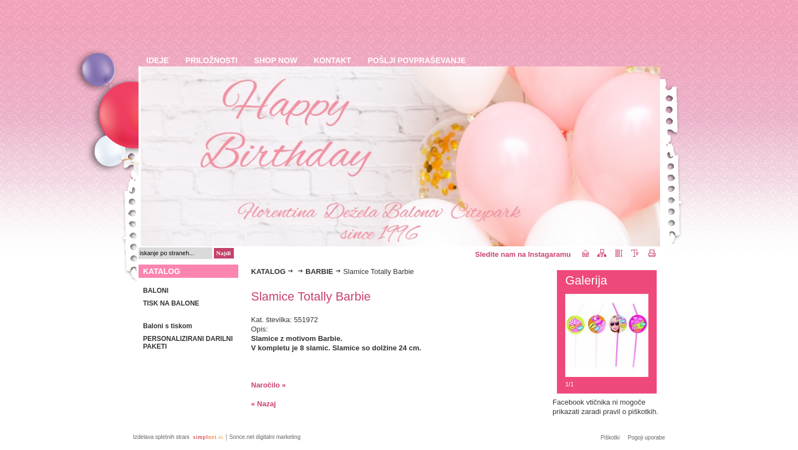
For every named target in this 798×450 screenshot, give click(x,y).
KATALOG (268, 271)
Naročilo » (268, 385)
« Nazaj (263, 404)
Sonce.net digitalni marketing (264, 437)
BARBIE (319, 271)
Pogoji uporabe (646, 438)
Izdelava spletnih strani (162, 437)
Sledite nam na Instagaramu (523, 254)
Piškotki (610, 438)
